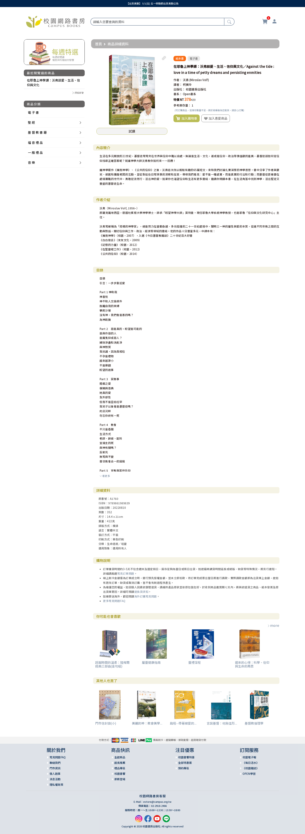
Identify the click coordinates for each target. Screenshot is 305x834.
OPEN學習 (249, 774)
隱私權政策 (56, 785)
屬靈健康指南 (151, 662)
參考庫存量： (182, 105)
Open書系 (189, 94)
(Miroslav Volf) (199, 80)
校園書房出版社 (196, 89)
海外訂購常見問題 (145, 596)
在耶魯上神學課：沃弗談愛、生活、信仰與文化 (53, 82)
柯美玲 (187, 84)
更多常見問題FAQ (114, 601)
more (273, 625)
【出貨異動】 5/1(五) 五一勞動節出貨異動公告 (152, 3)
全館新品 (119, 757)
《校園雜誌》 (251, 768)
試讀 (132, 131)
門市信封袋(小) (105, 723)
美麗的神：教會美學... (147, 723)
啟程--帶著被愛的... (183, 723)
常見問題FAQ (58, 757)
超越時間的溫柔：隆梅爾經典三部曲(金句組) (112, 664)
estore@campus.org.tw (157, 802)
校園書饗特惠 (186, 757)
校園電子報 (249, 757)
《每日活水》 (251, 763)
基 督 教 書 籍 (37, 132)
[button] (164, 58)
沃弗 (186, 80)
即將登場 (119, 779)
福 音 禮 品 (35, 142)
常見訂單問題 (125, 573)
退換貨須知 (141, 592)
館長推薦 (119, 763)
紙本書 (180, 58)
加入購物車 (186, 118)
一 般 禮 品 (35, 152)
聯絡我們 (55, 763)
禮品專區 (119, 768)
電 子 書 (33, 112)
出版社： (179, 89)
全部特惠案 (185, 763)
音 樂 (31, 162)
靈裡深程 (194, 662)
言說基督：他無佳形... (222, 723)
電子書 (194, 58)
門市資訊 (55, 768)
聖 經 (31, 122)
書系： (177, 94)
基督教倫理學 (254, 723)
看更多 (105, 476)
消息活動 (55, 779)
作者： (177, 80)
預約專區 (183, 768)
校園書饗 (119, 774)
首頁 (98, 43)
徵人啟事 (55, 774)
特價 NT (178, 100)
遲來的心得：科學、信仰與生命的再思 (252, 664)
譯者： (177, 84)
